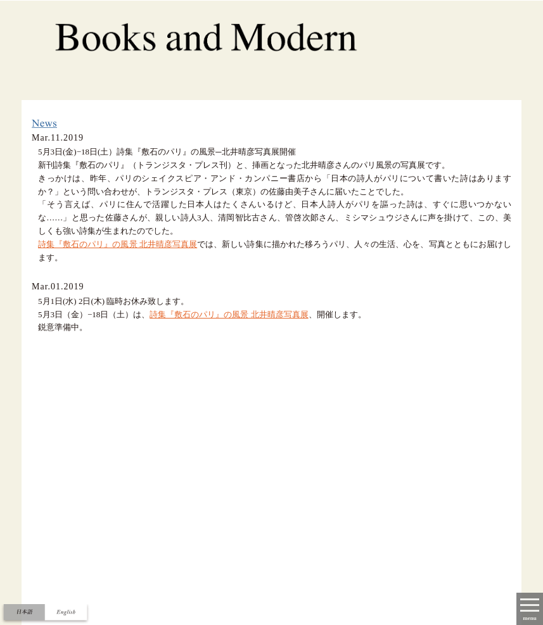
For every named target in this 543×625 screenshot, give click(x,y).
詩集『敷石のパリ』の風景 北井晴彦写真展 (117, 244)
